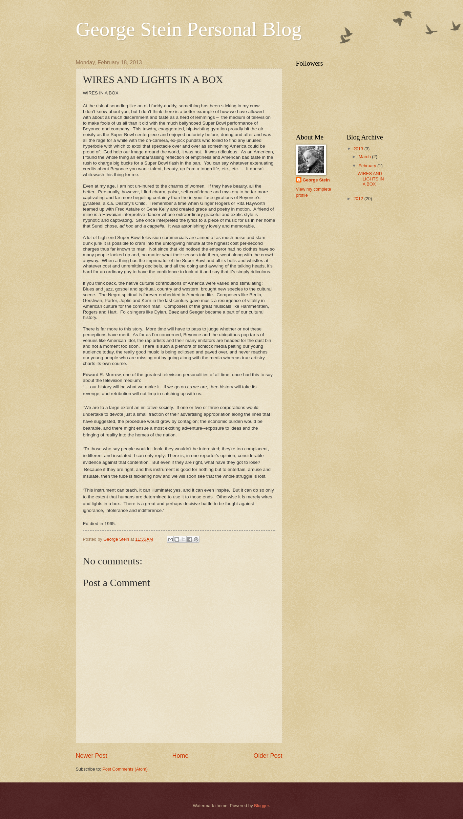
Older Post (267, 755)
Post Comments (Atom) (125, 769)
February (368, 165)
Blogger (261, 805)
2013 (358, 148)
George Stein (316, 179)
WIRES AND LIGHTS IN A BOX (371, 179)
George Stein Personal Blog (189, 29)
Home (180, 755)
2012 (358, 198)
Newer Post (91, 755)
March (365, 156)
